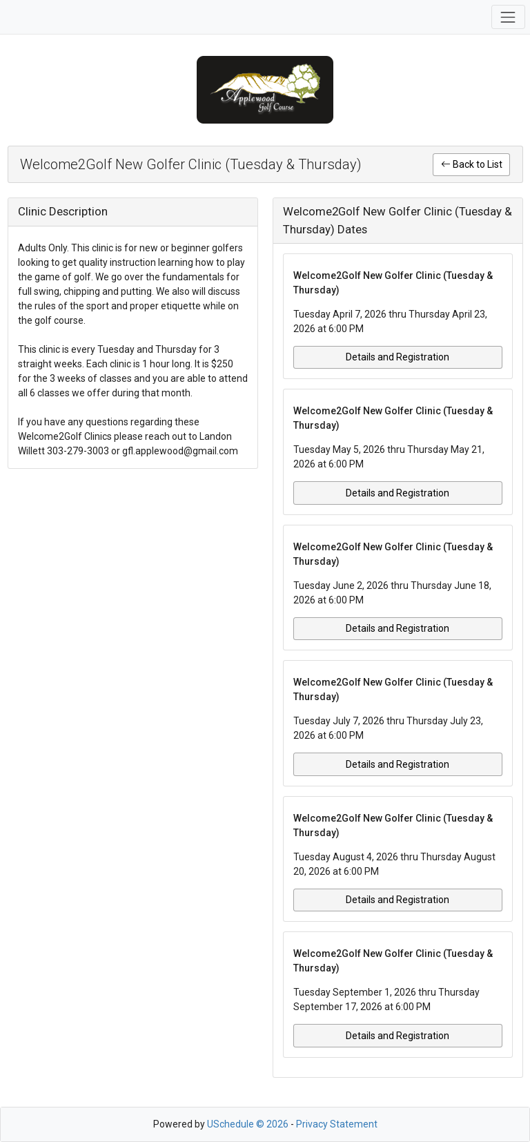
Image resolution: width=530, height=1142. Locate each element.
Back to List (471, 164)
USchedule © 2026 (247, 1124)
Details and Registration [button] (397, 356)
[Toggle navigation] (508, 17)
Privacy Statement (336, 1124)
